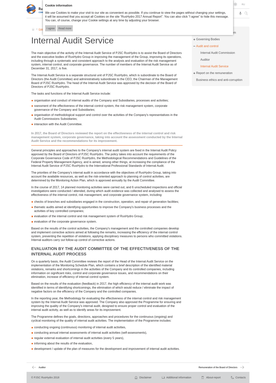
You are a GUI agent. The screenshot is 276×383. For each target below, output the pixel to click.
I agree (51, 28)
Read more (65, 28)
